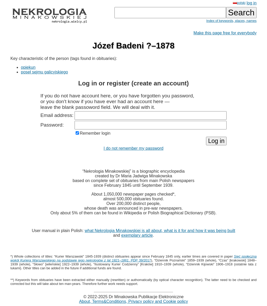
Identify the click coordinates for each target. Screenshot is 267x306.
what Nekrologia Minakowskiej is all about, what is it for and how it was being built (160, 230)
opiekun (28, 67)
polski (239, 3)
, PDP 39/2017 (133, 258)
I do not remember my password (133, 148)
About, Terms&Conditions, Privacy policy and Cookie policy (133, 301)
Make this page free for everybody (225, 33)
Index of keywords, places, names (231, 21)
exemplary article (137, 235)
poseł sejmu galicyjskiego (44, 72)
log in (252, 3)
